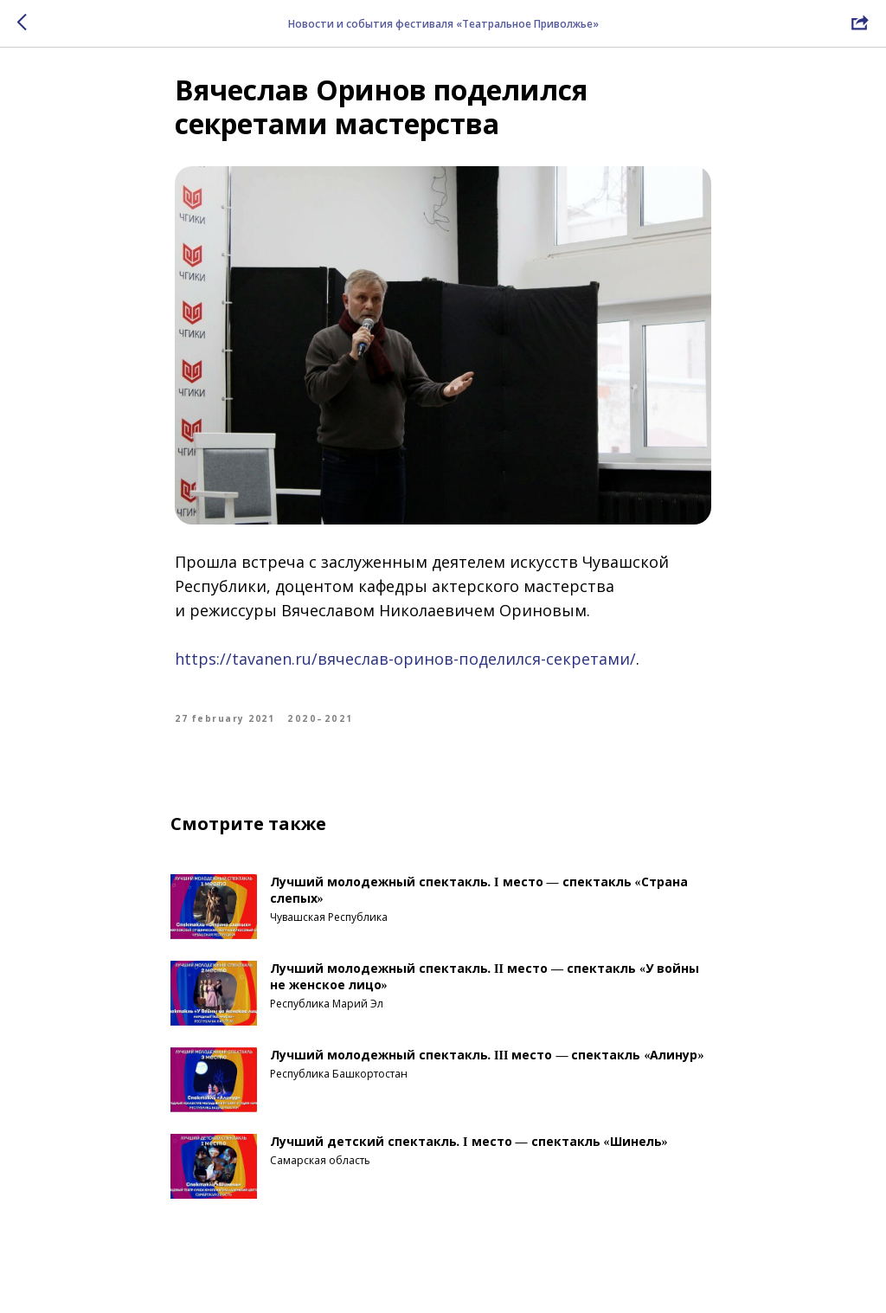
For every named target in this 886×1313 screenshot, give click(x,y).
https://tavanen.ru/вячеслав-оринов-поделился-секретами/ (405, 668)
